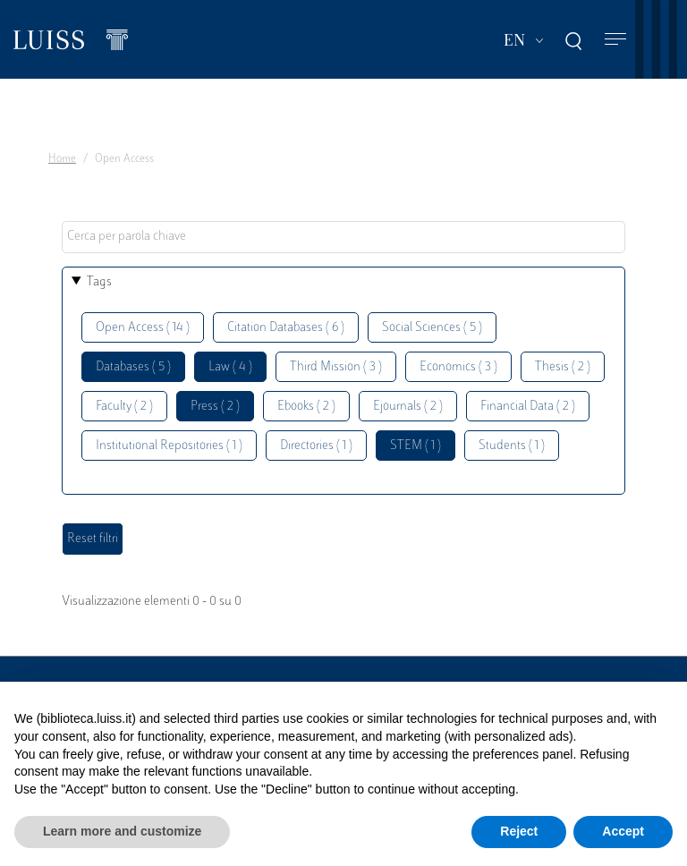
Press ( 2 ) (215, 406)
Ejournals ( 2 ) (408, 406)
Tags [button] (99, 282)
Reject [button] (519, 831)
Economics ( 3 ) (458, 367)
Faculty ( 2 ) (124, 406)
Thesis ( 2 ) (562, 367)
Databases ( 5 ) (133, 367)
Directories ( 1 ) (316, 446)
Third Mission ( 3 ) (336, 367)
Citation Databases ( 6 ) (285, 328)
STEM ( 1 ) (415, 446)
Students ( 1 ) (512, 446)
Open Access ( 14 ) (143, 328)
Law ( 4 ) (230, 367)
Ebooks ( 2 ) (306, 406)
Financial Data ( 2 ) (527, 406)
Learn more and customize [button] (122, 831)
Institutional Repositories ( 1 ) (169, 446)
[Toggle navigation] (615, 40)
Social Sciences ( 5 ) (432, 328)
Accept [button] (623, 831)
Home (62, 159)
